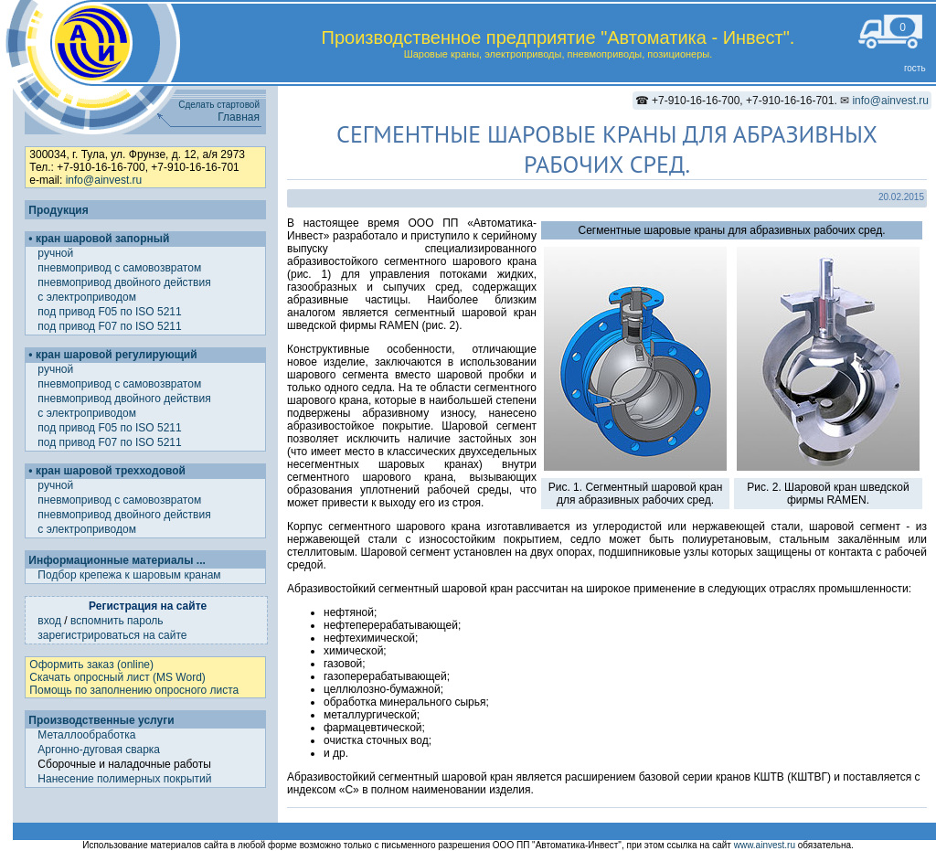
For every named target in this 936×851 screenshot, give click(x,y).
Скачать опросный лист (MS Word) (117, 677)
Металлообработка (86, 735)
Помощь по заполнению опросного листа (134, 690)
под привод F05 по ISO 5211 (111, 311)
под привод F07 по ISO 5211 (111, 326)
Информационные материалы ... (116, 560)
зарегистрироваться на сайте (111, 635)
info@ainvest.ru (890, 100)
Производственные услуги (101, 720)
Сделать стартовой (219, 105)
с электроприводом (88, 297)
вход (49, 620)
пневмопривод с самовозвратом (120, 267)
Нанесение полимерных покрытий (124, 778)
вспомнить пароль (117, 620)
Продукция (58, 210)
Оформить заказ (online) (91, 664)
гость (915, 68)
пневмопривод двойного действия (125, 282)
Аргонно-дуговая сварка (98, 749)
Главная (239, 117)
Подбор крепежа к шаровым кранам (128, 575)
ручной (56, 253)
